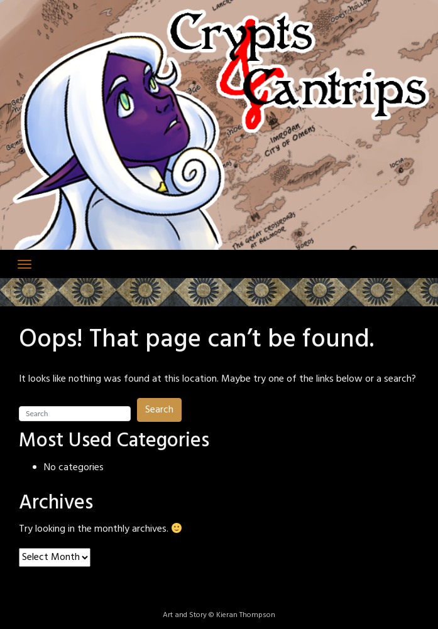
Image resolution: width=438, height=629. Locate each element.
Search (159, 410)
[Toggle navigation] (24, 264)
